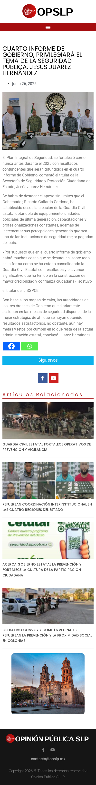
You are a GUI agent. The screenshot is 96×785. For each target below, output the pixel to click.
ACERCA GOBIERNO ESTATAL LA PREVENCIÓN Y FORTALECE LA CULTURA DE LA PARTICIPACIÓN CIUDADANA (41, 569)
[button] (48, 27)
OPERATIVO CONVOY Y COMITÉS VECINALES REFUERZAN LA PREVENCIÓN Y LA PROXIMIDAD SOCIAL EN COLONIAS (47, 635)
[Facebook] (11, 346)
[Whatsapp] (29, 346)
